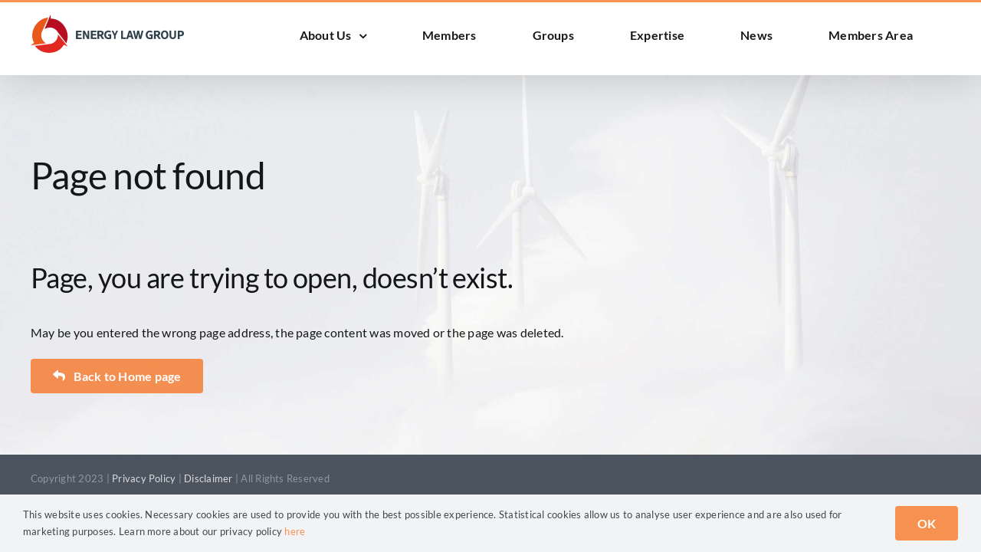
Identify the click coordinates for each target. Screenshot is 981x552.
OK (926, 523)
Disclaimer (208, 478)
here (294, 531)
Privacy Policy (144, 478)
